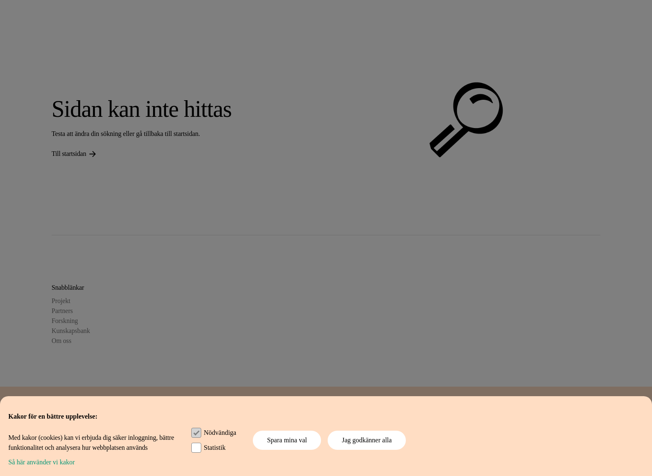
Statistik (214, 447)
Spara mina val (287, 440)
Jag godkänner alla (367, 440)
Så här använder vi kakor (41, 462)
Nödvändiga (220, 432)
